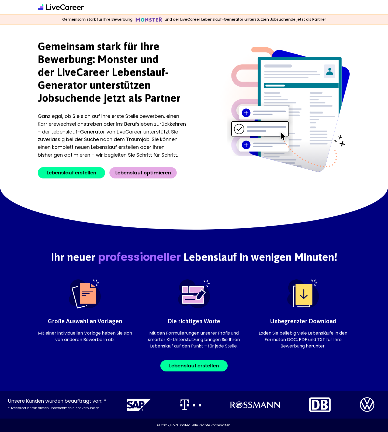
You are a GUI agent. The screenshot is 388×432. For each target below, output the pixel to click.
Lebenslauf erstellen (71, 172)
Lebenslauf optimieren (143, 172)
